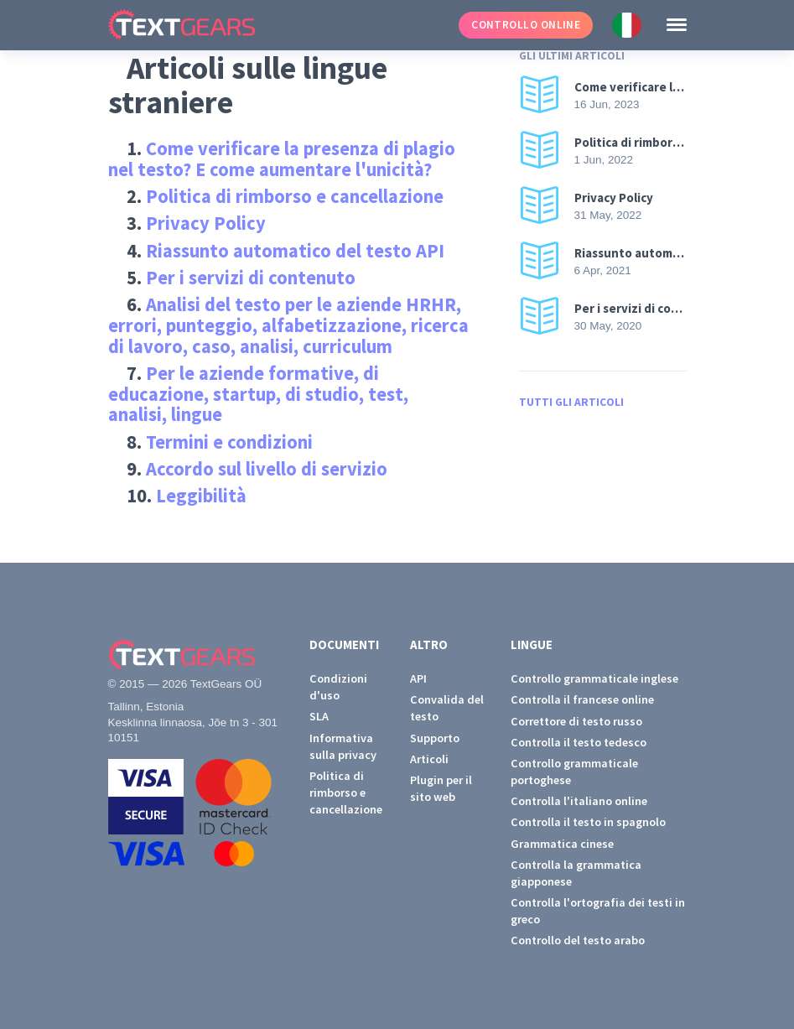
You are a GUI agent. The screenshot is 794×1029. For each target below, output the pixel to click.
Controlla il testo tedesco (578, 742)
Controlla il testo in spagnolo (588, 821)
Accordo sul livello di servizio (266, 469)
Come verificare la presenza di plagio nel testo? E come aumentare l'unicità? (282, 159)
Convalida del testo (447, 708)
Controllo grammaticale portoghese (574, 771)
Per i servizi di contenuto (250, 277)
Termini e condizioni (229, 442)
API (418, 678)
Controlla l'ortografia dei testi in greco (598, 911)
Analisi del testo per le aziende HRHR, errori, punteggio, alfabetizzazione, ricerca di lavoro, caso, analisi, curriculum (288, 325)
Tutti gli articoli (571, 402)
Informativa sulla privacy (342, 746)
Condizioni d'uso (338, 687)
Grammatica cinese (562, 843)
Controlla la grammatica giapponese (576, 873)
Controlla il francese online (582, 699)
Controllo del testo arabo (578, 940)
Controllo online (525, 25)
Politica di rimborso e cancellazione (295, 196)
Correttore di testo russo (576, 721)
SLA (319, 716)
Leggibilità (201, 495)
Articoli (429, 759)
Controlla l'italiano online (579, 800)
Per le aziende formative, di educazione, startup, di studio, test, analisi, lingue (258, 394)
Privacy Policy (206, 223)
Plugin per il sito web (441, 788)
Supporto (434, 738)
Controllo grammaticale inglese (594, 678)
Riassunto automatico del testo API (295, 250)
